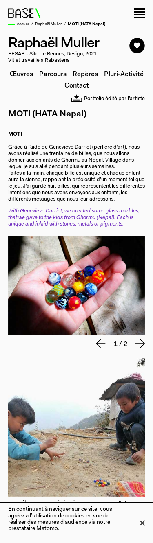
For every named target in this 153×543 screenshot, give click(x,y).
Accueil (23, 24)
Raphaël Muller (48, 24)
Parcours (53, 74)
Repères (85, 74)
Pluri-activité (124, 74)
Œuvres (21, 74)
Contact (76, 86)
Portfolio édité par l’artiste (108, 99)
